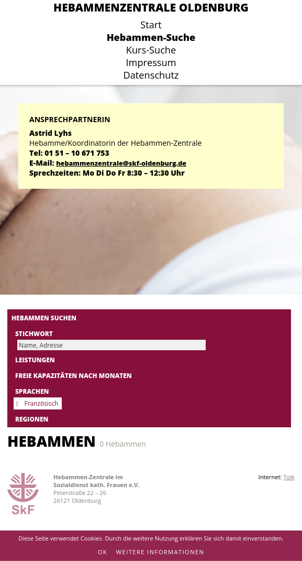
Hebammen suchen (44, 318)
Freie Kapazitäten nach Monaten (73, 375)
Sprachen (32, 391)
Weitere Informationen (160, 552)
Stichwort (34, 333)
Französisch (42, 403)
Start (150, 24)
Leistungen (35, 359)
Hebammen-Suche (151, 37)
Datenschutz (151, 75)
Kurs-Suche (151, 50)
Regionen (31, 419)
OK (102, 552)
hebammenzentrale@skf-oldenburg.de (121, 163)
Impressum (151, 62)
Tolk (289, 477)
